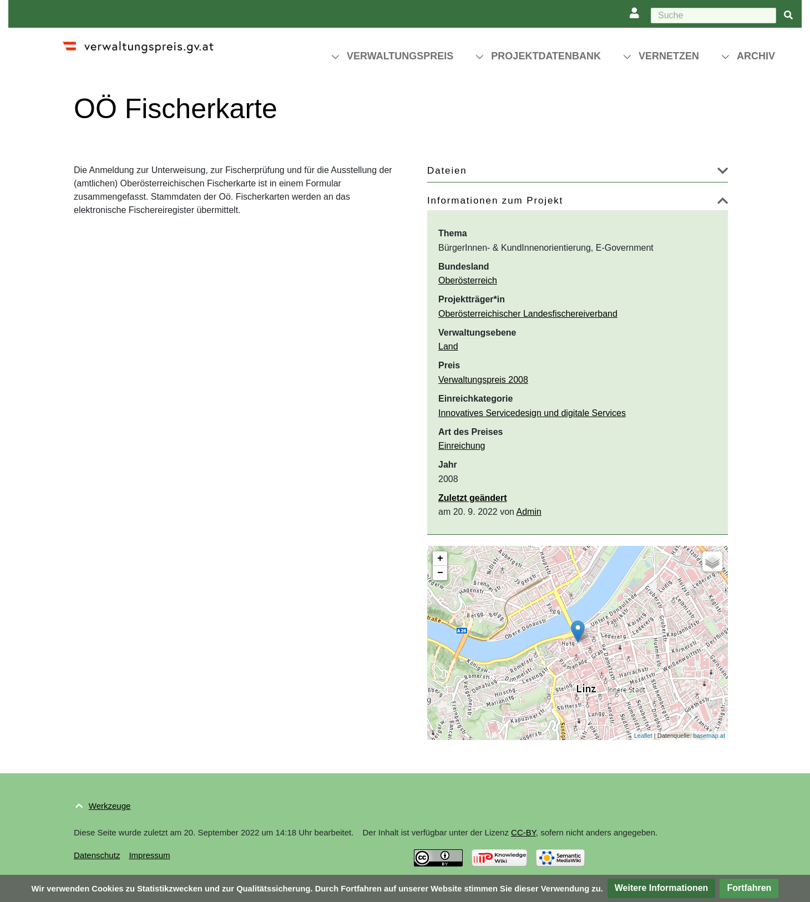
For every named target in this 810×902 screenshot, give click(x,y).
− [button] (440, 573)
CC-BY (523, 832)
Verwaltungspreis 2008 (483, 379)
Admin (529, 511)
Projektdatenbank (546, 56)
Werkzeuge (110, 805)
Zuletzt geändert (472, 498)
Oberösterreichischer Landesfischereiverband (527, 313)
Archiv (756, 56)
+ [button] (440, 558)
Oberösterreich (467, 280)
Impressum (149, 855)
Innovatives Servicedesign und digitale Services (532, 413)
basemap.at (709, 735)
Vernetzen (669, 56)
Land (448, 346)
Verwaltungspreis (400, 56)
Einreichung (461, 445)
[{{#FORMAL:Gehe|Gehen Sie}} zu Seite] (788, 15)
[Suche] (713, 15)
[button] (722, 173)
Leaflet (643, 735)
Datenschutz (97, 855)
